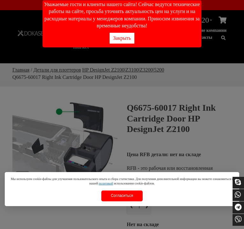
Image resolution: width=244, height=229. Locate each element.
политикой (106, 183)
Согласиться (122, 195)
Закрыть (122, 38)
